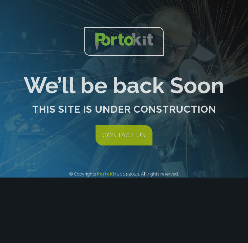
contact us (124, 135)
